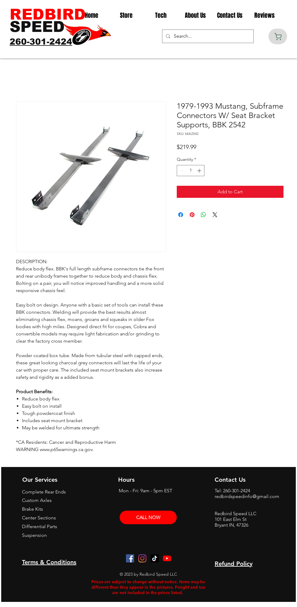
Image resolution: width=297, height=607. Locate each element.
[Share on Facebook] (180, 214)
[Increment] (200, 170)
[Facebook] (130, 558)
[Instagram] (142, 558)
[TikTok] (155, 558)
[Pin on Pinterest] (192, 214)
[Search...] (207, 36)
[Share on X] (215, 214)
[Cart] (277, 36)
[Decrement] (181, 170)
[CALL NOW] (148, 517)
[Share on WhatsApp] (203, 214)
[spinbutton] (190, 170)
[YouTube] (167, 558)
